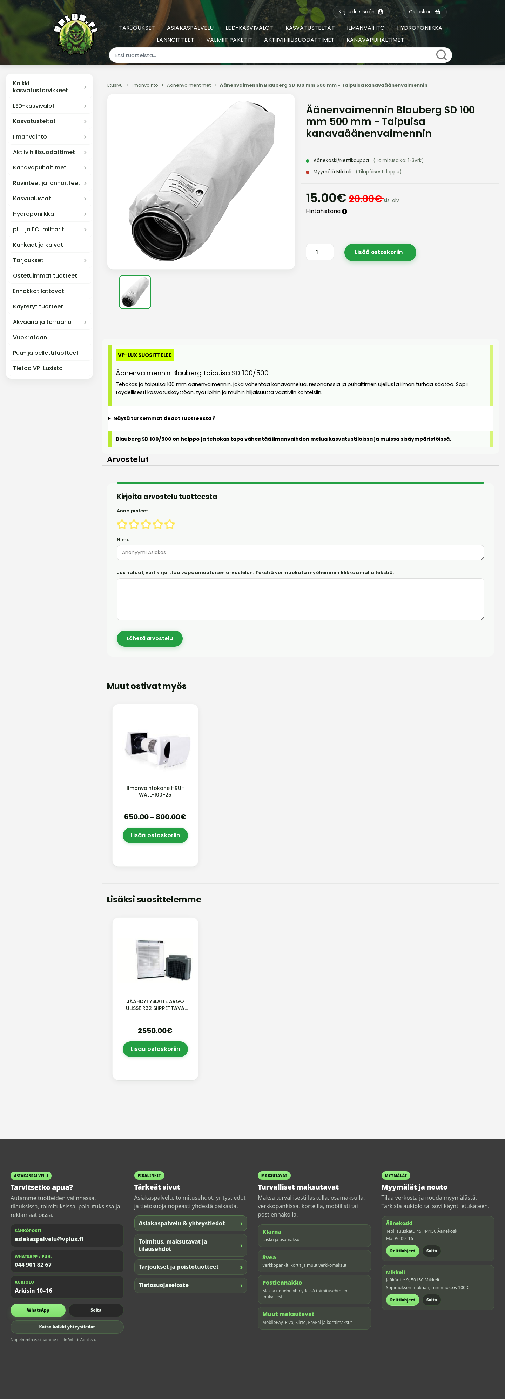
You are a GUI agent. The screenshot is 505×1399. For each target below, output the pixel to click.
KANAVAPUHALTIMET (375, 40)
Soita (95, 1310)
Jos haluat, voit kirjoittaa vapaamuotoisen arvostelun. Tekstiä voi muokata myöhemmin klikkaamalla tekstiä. (255, 572)
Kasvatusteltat (34, 121)
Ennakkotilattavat (38, 291)
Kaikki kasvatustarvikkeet (40, 87)
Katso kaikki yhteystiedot (67, 1327)
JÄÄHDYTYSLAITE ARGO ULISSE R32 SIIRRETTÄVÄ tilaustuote (155, 1008)
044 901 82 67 (33, 1264)
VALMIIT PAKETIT (229, 40)
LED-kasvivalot (34, 105)
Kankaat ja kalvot (38, 244)
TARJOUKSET (137, 28)
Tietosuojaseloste (191, 1285)
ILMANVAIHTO (366, 28)
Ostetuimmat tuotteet (45, 275)
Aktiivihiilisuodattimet (44, 152)
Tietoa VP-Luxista (38, 368)
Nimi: (123, 539)
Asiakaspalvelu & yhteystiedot (191, 1223)
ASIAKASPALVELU (190, 28)
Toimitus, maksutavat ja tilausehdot (191, 1245)
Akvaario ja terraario (42, 322)
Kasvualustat (32, 198)
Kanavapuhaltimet (39, 167)
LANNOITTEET (175, 40)
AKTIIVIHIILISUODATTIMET (299, 40)
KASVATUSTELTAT (310, 28)
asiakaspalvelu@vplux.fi (49, 1239)
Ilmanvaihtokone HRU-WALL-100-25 (155, 791)
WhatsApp (38, 1310)
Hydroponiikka (33, 214)
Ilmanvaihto (30, 136)
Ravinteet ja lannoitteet (46, 183)
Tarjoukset (28, 260)
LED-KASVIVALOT (249, 28)
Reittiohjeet (402, 1250)
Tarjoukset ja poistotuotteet (191, 1267)
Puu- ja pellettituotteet (46, 353)
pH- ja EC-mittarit (38, 229)
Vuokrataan (30, 337)
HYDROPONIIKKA (420, 28)
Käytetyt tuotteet (38, 306)
